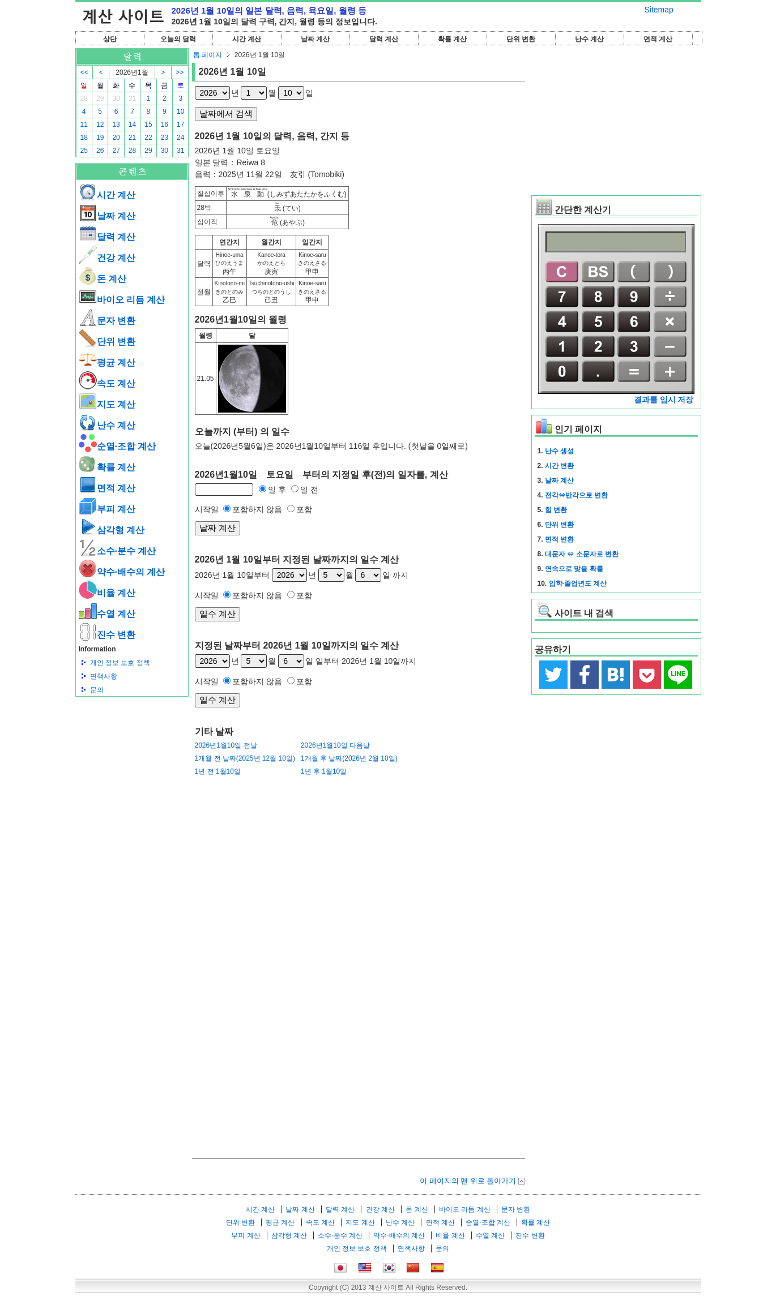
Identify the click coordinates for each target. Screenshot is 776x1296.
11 (84, 124)
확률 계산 (452, 39)
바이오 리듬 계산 (122, 299)
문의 (97, 690)
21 (132, 137)
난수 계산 (589, 39)
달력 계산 (383, 39)
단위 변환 (520, 39)
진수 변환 (107, 635)
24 (180, 137)
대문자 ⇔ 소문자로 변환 (582, 554)
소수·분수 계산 (117, 551)
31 (132, 98)
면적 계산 (657, 39)
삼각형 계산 (111, 530)
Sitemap (659, 9)
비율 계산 (107, 593)
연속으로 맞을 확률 (574, 569)
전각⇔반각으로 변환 (576, 495)
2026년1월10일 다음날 (335, 745)
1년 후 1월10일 (324, 771)
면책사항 (103, 676)
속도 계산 (107, 383)
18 (84, 137)
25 (84, 151)
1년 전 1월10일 (218, 771)
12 (100, 124)
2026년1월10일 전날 (226, 745)
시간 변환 (559, 466)
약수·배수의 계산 (122, 572)
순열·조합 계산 (117, 446)
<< (84, 72)
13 (116, 124)
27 (116, 151)
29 (100, 98)
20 (116, 137)
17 (180, 124)
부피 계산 (107, 509)
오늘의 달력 (178, 39)
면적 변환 (559, 539)
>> (180, 72)
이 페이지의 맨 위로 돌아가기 (468, 1181)
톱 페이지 (207, 55)
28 (84, 98)
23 (164, 137)
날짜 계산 (315, 39)
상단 (110, 39)
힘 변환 (556, 510)
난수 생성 (559, 451)
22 (148, 137)
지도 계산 (107, 404)
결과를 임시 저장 (664, 399)
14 (132, 124)
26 (100, 151)
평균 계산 (107, 362)
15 (148, 124)
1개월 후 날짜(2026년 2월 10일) (349, 758)
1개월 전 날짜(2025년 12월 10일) (245, 758)
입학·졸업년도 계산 (578, 583)
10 (180, 111)
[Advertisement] (132, 759)
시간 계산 (246, 39)
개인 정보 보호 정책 (120, 663)
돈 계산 (102, 279)
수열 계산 (107, 614)
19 (100, 137)
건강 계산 (107, 258)
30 (116, 98)
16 (164, 124)
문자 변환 (107, 320)
